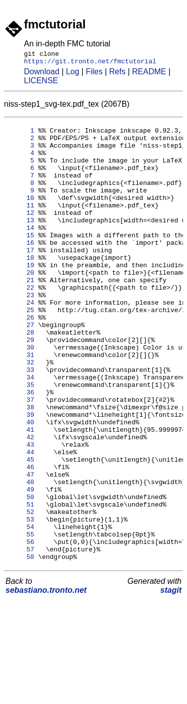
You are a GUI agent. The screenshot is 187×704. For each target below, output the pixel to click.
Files (94, 74)
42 (20, 502)
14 (20, 251)
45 (20, 529)
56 (20, 628)
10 (20, 215)
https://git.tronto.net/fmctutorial (90, 63)
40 (20, 484)
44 (20, 520)
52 (20, 592)
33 (20, 421)
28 (20, 376)
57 (20, 637)
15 (20, 260)
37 (20, 457)
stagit (171, 680)
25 (20, 350)
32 (20, 412)
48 (20, 556)
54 (20, 610)
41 (20, 493)
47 (20, 547)
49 (20, 565)
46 (20, 538)
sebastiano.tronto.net (46, 680)
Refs (117, 74)
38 (20, 466)
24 (20, 341)
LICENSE (41, 83)
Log (72, 74)
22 (20, 323)
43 (20, 511)
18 (20, 287)
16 (20, 269)
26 (20, 358)
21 (20, 314)
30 (20, 394)
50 (20, 574)
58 (20, 646)
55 (20, 619)
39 (20, 475)
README (149, 74)
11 (20, 224)
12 (20, 233)
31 (20, 403)
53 (20, 601)
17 (20, 278)
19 (20, 296)
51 (20, 583)
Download (41, 74)
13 (20, 242)
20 (20, 305)
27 (20, 367)
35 (20, 439)
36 (20, 448)
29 (20, 385)
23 (20, 332)
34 (20, 430)
